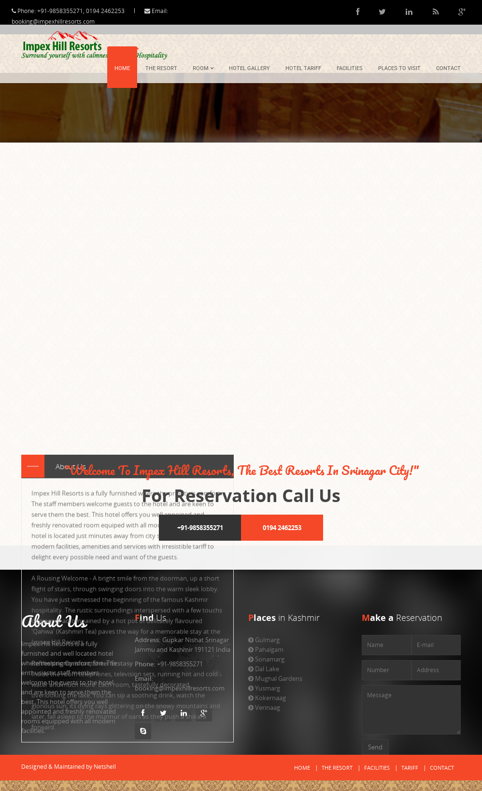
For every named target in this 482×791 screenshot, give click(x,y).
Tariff (409, 767)
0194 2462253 (282, 527)
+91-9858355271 (200, 527)
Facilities (350, 68)
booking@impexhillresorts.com (61, 21)
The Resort (161, 68)
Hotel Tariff (303, 68)
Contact (448, 68)
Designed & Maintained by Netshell (68, 766)
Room (203, 68)
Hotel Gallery (249, 68)
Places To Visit (399, 68)
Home (122, 68)
